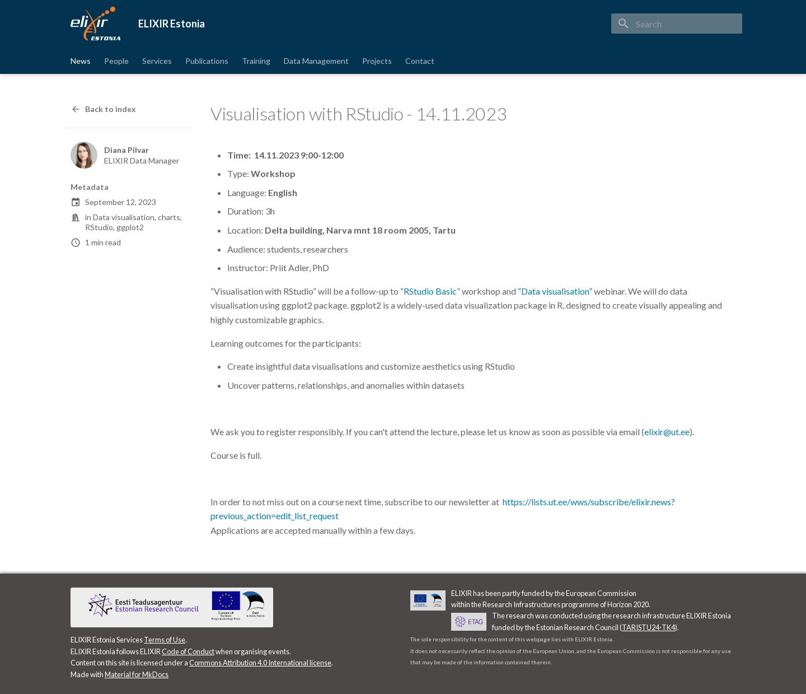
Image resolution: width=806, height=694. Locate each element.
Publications (206, 61)
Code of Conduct (188, 651)
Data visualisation (123, 217)
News (81, 61)
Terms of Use (164, 639)
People (116, 61)
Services (157, 61)
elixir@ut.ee (667, 431)
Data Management (316, 61)
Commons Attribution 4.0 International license (260, 662)
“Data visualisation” (556, 291)
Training (256, 61)
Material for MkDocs (136, 674)
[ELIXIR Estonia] (95, 23)
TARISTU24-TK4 (648, 627)
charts (169, 217)
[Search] (676, 23)
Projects (377, 61)
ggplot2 (130, 227)
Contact (419, 61)
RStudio (99, 227)
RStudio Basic (430, 291)
